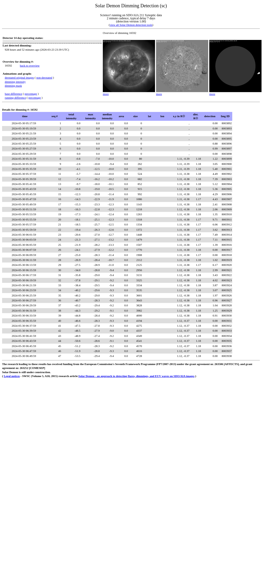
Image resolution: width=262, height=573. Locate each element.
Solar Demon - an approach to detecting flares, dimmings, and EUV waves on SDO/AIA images (137, 376)
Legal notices (12, 376)
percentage (31, 93)
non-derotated (44, 77)
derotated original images (19, 77)
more (106, 94)
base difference (13, 93)
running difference (15, 97)
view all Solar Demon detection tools (131, 24)
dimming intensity (15, 81)
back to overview (30, 65)
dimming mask (13, 85)
